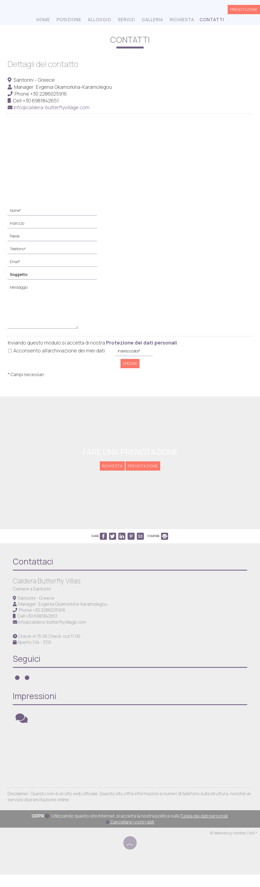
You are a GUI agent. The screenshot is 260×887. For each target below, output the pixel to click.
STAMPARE (157, 540)
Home (43, 20)
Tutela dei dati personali (204, 829)
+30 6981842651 (41, 100)
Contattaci (34, 567)
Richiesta (181, 20)
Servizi (126, 20)
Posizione (68, 20)
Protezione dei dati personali (142, 342)
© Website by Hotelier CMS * (233, 845)
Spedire (130, 363)
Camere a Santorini (33, 595)
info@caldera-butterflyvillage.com (49, 107)
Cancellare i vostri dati (130, 835)
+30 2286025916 (49, 93)
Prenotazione (244, 10)
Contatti (211, 20)
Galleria (152, 20)
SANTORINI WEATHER (131, 760)
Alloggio (99, 20)
